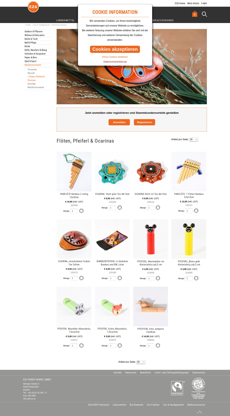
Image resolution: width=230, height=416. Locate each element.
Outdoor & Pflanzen (34, 31)
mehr (24, 153)
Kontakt (118, 372)
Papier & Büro (31, 57)
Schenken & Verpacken (35, 53)
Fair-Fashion (153, 404)
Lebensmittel (65, 20)
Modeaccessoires (162, 20)
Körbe (27, 46)
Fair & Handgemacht (42, 25)
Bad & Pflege (30, 42)
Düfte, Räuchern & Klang (36, 50)
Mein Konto (193, 3)
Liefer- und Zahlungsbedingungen (172, 372)
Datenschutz (198, 372)
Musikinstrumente (59, 25)
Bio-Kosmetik (136, 404)
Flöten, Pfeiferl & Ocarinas (36, 78)
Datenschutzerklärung (115, 61)
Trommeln (32, 69)
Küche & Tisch (31, 39)
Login (204, 3)
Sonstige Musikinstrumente (36, 85)
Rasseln (31, 73)
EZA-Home (180, 3)
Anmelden (119, 122)
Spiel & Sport (30, 61)
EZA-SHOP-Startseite (98, 404)
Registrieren (144, 122)
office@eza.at (29, 398)
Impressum (130, 372)
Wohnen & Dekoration (35, 35)
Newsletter (145, 372)
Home (28, 25)
